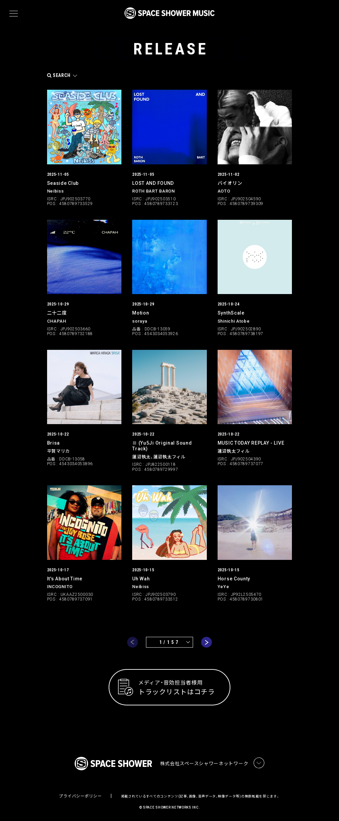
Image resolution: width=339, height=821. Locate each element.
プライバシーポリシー (80, 796)
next (206, 642)
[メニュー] (13, 14)
